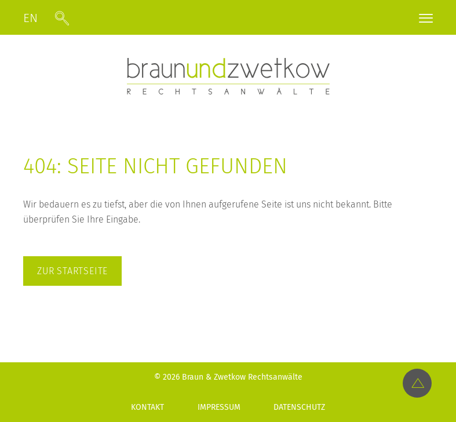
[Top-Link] (417, 383)
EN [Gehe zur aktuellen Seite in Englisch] (30, 18)
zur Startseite (72, 271)
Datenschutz (299, 407)
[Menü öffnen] (426, 20)
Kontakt (147, 407)
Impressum (219, 407)
